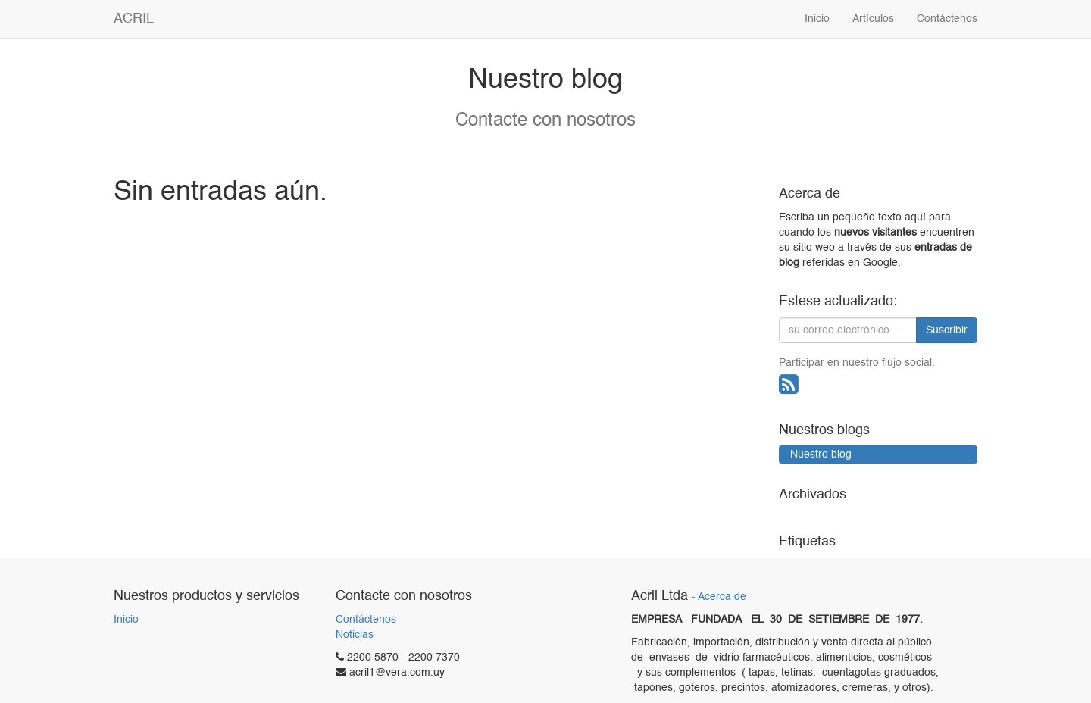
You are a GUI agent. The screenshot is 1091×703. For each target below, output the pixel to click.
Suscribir (947, 330)
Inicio (126, 619)
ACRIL (134, 19)
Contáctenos (366, 619)
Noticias (355, 635)
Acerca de (722, 597)
